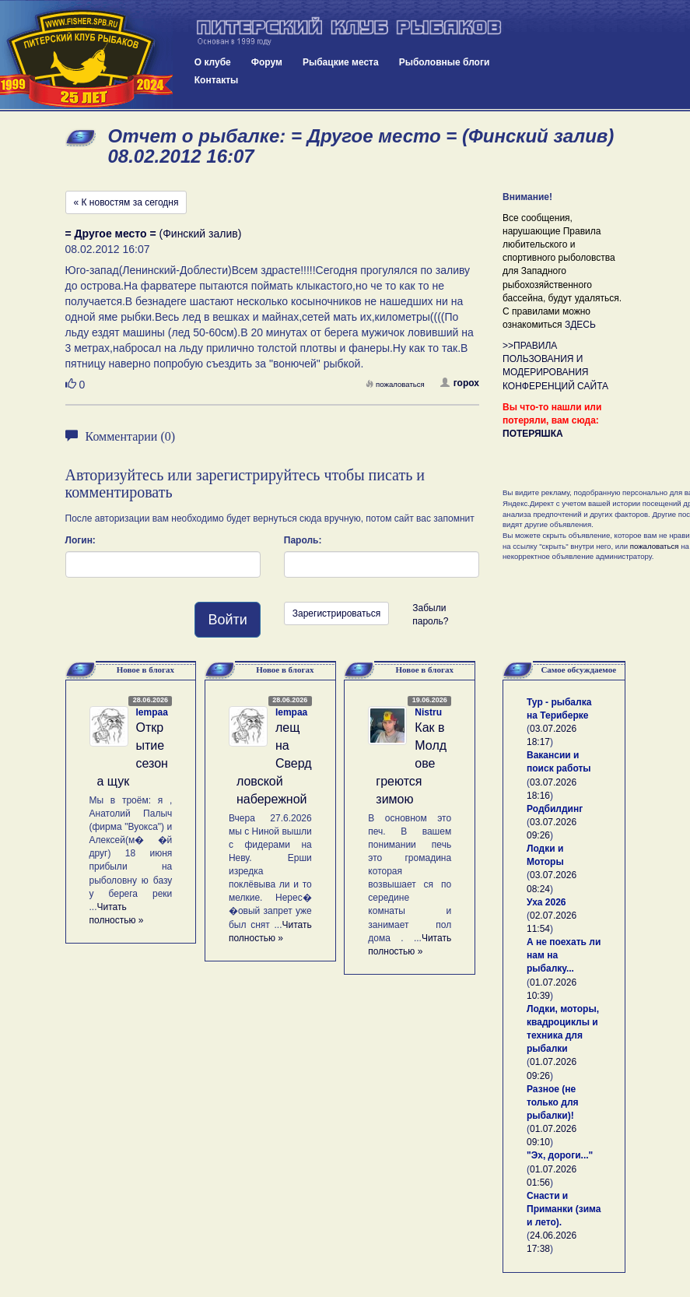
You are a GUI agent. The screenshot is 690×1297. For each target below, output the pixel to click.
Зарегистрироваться (336, 613)
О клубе (212, 62)
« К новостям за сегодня (126, 202)
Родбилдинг (555, 808)
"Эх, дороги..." (560, 1155)
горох (459, 383)
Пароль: (303, 540)
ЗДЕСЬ (580, 324)
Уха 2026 (546, 902)
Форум (266, 62)
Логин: (80, 540)
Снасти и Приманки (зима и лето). (564, 1209)
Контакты (216, 80)
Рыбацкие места (341, 62)
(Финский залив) (153, 233)
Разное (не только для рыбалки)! (553, 1102)
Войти (227, 619)
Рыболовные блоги (444, 62)
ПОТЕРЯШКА (533, 433)
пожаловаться (395, 384)
